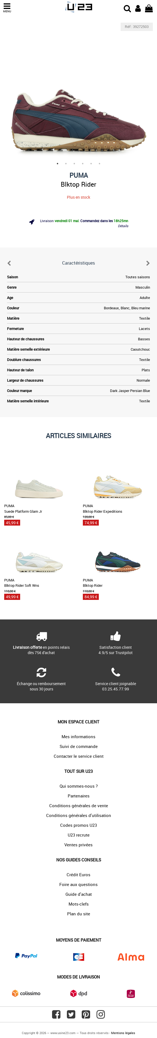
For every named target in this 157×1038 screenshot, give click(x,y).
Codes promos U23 (78, 825)
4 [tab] (83, 164)
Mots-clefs (79, 904)
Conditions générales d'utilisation (78, 815)
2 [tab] (66, 164)
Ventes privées (78, 844)
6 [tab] (99, 164)
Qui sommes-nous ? (79, 786)
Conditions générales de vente (78, 805)
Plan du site (78, 913)
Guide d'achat (78, 894)
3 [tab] (74, 164)
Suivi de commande (79, 746)
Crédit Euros (78, 874)
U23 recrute (79, 835)
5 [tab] (91, 164)
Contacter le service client (79, 756)
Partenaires (79, 796)
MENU (7, 8)
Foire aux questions (78, 884)
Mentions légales (123, 1033)
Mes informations (78, 736)
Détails (123, 226)
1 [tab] (57, 164)
